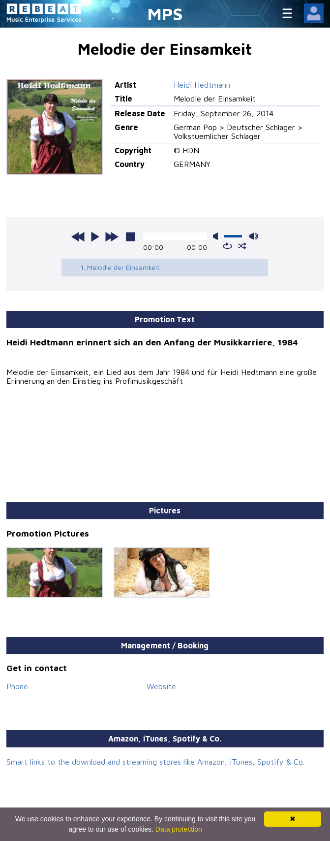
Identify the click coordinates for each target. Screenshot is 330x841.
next (112, 236)
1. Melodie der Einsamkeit (120, 267)
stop (130, 236)
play (95, 236)
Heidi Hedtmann (202, 84)
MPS (165, 13)
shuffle (242, 245)
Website (161, 686)
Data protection (178, 829)
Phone (17, 686)
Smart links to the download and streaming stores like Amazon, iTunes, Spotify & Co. (155, 761)
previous (78, 236)
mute (217, 236)
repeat (227, 245)
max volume (253, 236)
